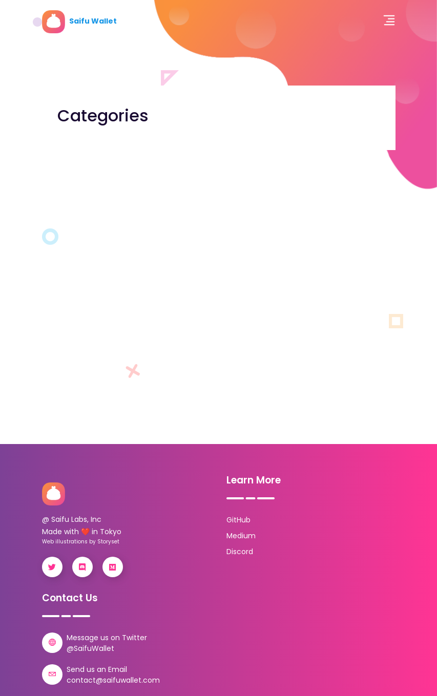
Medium (241, 536)
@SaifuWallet (90, 648)
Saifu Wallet (79, 21)
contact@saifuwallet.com (113, 680)
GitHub (238, 520)
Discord (239, 551)
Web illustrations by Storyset (80, 541)
